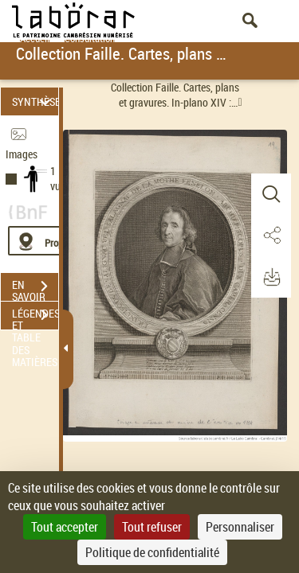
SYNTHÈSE (35, 101)
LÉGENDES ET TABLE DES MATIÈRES (35, 316)
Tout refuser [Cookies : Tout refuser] (152, 527)
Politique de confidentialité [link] (152, 552)
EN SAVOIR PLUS (35, 288)
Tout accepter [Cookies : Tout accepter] (64, 527)
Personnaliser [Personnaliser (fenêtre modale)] (240, 527)
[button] (271, 194)
